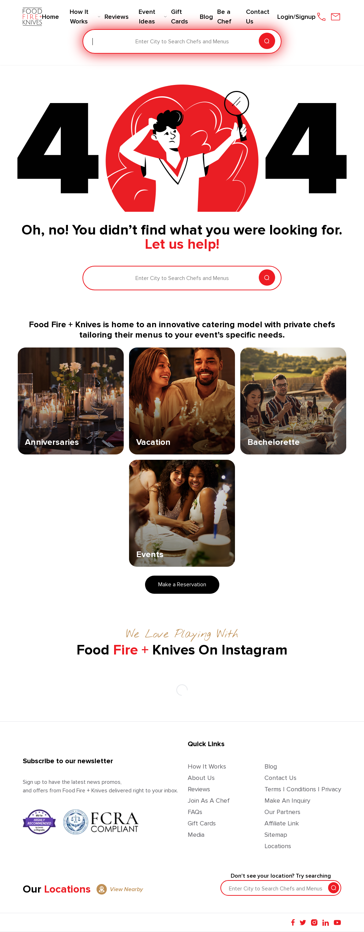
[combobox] (93, 41)
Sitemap (275, 835)
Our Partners (282, 812)
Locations (277, 846)
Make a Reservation (182, 584)
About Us (201, 778)
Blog (270, 766)
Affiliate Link (281, 823)
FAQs (195, 812)
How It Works (207, 766)
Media (196, 835)
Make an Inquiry (287, 800)
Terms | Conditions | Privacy (302, 789)
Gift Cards (202, 823)
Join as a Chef (209, 800)
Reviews (199, 789)
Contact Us (280, 778)
